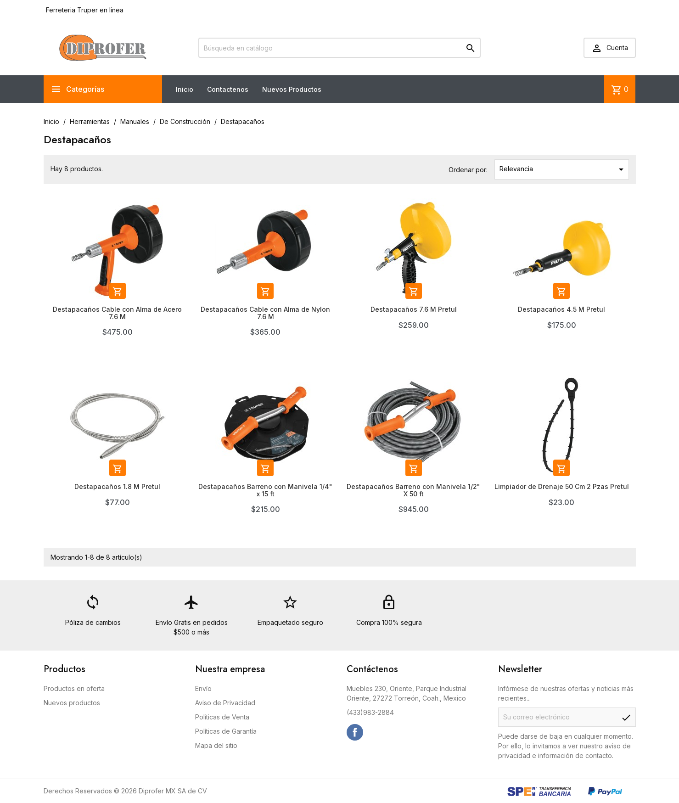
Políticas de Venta (222, 717)
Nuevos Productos (291, 89)
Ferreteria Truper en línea (83, 10)
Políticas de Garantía (226, 731)
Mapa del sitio (216, 745)
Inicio (184, 89)
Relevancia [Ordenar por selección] (563, 169)
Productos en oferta (74, 688)
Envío (203, 688)
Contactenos (227, 89)
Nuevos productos (72, 703)
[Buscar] (339, 48)
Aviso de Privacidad (225, 703)
